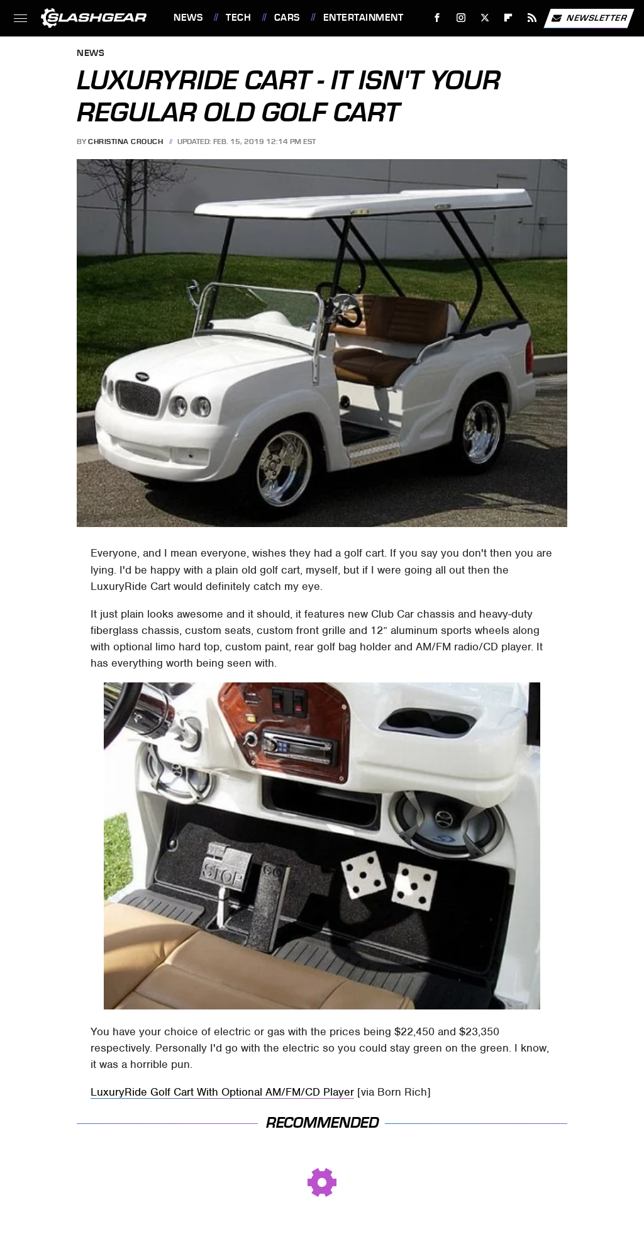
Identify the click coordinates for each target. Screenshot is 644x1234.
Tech (238, 17)
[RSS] (532, 18)
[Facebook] (437, 18)
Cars (287, 17)
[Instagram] (461, 18)
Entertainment (363, 17)
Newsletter (588, 18)
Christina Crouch (125, 141)
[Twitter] (484, 18)
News (188, 17)
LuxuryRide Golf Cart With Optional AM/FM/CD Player (222, 1092)
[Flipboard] (508, 18)
